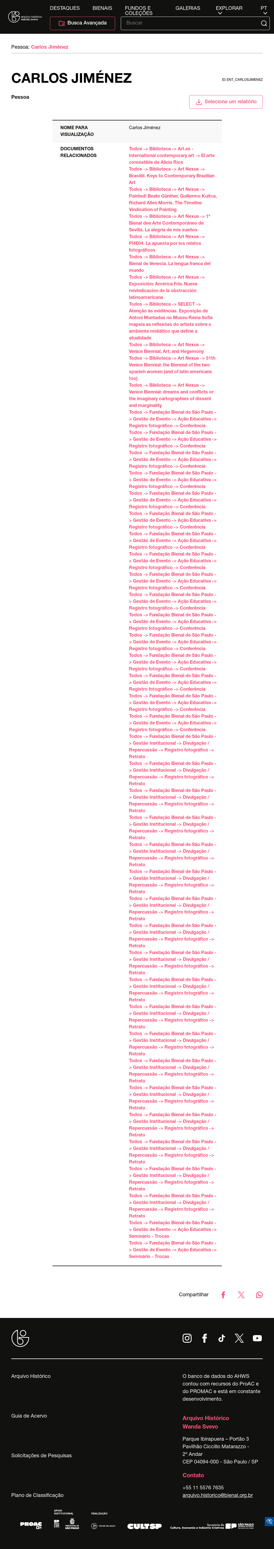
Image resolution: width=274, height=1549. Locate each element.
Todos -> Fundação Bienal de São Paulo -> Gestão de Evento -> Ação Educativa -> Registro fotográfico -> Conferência (173, 420)
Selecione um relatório (226, 102)
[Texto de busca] (191, 23)
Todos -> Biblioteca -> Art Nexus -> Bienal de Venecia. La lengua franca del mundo (170, 264)
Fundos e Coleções (139, 8)
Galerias (188, 8)
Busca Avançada (82, 23)
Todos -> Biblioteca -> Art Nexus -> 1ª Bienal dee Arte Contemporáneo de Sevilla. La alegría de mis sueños (169, 224)
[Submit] (264, 23)
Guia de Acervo (29, 1416)
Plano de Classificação (37, 1495)
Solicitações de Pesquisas (41, 1456)
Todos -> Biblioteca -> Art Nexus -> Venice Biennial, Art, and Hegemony (167, 348)
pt (264, 8)
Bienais (102, 8)
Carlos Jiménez (49, 47)
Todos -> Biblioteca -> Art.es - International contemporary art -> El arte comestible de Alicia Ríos (172, 156)
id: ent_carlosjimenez (242, 80)
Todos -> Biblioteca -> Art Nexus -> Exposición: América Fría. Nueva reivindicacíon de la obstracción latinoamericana (167, 288)
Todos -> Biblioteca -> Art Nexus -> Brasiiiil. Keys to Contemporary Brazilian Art (171, 176)
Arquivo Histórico (31, 1376)
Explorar (229, 8)
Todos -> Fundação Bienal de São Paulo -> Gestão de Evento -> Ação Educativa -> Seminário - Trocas (173, 1230)
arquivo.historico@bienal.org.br (218, 1495)
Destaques (65, 8)
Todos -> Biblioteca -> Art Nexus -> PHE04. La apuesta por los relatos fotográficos (167, 244)
